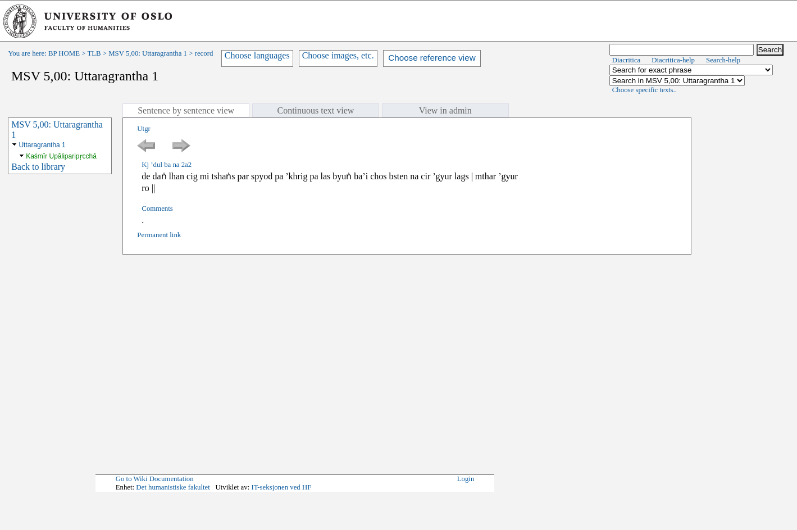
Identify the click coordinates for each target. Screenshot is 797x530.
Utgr (143, 129)
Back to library (38, 166)
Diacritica (626, 60)
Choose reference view (431, 57)
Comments (157, 208)
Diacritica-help (673, 60)
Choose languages (257, 55)
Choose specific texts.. (644, 90)
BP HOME (64, 53)
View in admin (445, 110)
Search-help (723, 60)
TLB (94, 53)
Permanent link (159, 235)
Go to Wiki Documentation (155, 479)
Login (466, 479)
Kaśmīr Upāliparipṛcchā (61, 156)
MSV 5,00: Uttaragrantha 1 (147, 53)
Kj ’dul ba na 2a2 (167, 165)
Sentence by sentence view (186, 110)
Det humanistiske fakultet (173, 487)
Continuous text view (315, 110)
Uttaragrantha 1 (42, 145)
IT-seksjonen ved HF (281, 487)
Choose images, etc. (338, 55)
